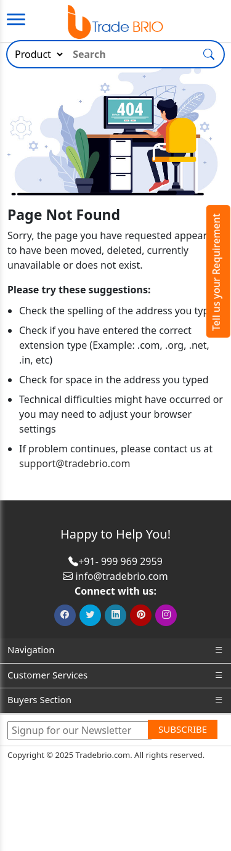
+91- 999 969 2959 (120, 561)
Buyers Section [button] (115, 700)
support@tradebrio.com (74, 463)
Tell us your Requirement (216, 272)
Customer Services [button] (115, 675)
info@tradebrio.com (121, 576)
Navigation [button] (115, 650)
